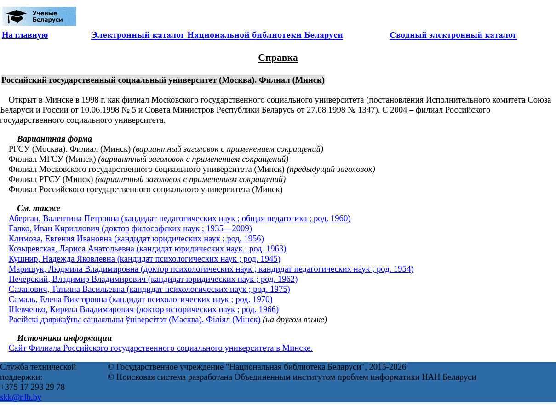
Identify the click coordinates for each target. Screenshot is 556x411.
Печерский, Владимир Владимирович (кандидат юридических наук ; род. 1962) (153, 279)
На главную (25, 35)
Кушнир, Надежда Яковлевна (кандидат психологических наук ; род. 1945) (145, 258)
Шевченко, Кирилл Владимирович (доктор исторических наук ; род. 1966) (144, 309)
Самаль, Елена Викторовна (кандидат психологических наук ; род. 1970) (141, 299)
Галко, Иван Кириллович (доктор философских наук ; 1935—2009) (130, 228)
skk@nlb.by (20, 397)
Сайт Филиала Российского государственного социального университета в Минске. (161, 348)
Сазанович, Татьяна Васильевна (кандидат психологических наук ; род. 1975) (149, 289)
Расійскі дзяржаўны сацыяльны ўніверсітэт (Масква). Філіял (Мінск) (135, 319)
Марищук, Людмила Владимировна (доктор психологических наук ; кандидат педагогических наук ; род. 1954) (211, 269)
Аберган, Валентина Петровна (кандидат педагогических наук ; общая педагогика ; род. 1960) (180, 218)
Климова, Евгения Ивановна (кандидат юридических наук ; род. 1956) (136, 238)
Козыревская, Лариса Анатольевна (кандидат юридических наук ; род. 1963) (148, 248)
